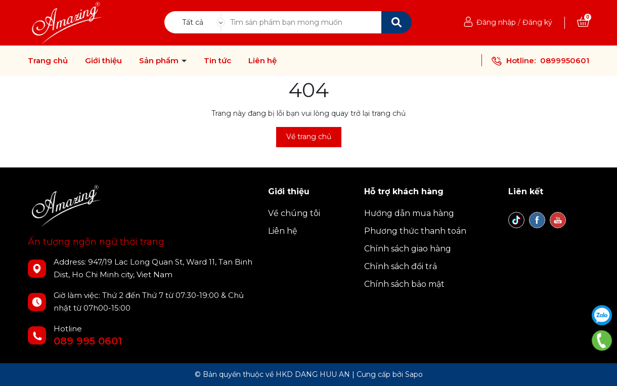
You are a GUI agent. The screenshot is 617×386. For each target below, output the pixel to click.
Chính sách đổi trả (400, 266)
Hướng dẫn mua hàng (409, 213)
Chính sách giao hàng (407, 248)
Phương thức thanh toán (415, 231)
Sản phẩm (160, 60)
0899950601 (564, 60)
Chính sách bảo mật (404, 284)
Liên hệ (262, 60)
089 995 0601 (88, 341)
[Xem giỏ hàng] (583, 22)
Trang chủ (48, 60)
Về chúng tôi (294, 213)
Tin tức (217, 60)
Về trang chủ (308, 136)
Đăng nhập (496, 22)
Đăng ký (537, 22)
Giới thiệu (103, 60)
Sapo (414, 374)
